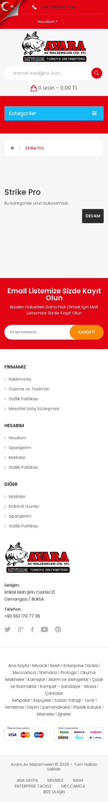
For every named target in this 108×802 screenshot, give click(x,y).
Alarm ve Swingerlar (68, 679)
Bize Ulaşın (54, 792)
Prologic (68, 672)
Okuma (88, 672)
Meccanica (24, 672)
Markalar (17, 457)
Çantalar (54, 693)
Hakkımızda (20, 379)
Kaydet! (86, 332)
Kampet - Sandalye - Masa (68, 686)
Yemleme (14, 707)
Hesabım (48, 21)
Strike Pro (34, 148)
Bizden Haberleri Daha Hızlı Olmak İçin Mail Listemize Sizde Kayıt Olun (54, 310)
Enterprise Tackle (81, 665)
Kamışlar (36, 679)
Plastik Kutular (87, 707)
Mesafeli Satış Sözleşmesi (34, 409)
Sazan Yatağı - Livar (74, 700)
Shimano (48, 672)
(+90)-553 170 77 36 (57, 7)
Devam (93, 216)
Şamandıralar (56, 707)
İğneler (64, 714)
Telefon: (13, 609)
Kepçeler (42, 700)
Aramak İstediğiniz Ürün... (96, 73)
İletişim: (12, 585)
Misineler (45, 714)
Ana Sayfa (18, 665)
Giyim (33, 707)
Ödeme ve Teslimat (29, 389)
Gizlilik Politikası (23, 399)
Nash (55, 665)
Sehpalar (21, 700)
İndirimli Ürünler (24, 506)
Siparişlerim (20, 448)
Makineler (14, 679)
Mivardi (39, 665)
